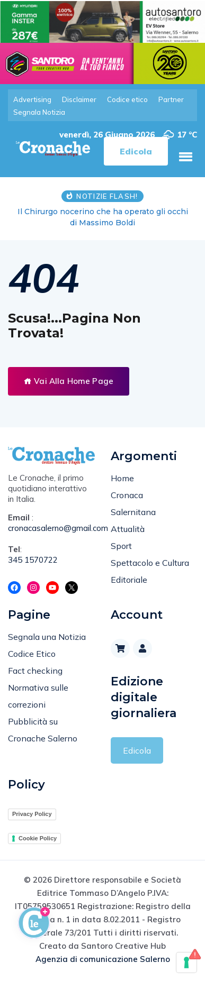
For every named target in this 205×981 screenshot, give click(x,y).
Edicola (137, 750)
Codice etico (127, 99)
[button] (185, 156)
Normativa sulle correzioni (38, 696)
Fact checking (35, 670)
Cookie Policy (38, 838)
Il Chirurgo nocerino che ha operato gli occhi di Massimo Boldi (102, 217)
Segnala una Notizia (47, 636)
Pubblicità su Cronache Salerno (42, 730)
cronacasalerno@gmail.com (51, 528)
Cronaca (127, 495)
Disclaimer (79, 99)
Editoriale (129, 579)
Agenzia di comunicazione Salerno (102, 959)
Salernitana (133, 512)
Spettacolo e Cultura (150, 562)
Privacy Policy (32, 814)
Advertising (32, 99)
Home (122, 478)
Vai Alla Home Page (68, 381)
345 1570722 (33, 560)
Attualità (128, 529)
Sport (121, 545)
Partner (171, 99)
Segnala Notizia (39, 112)
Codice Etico (32, 653)
